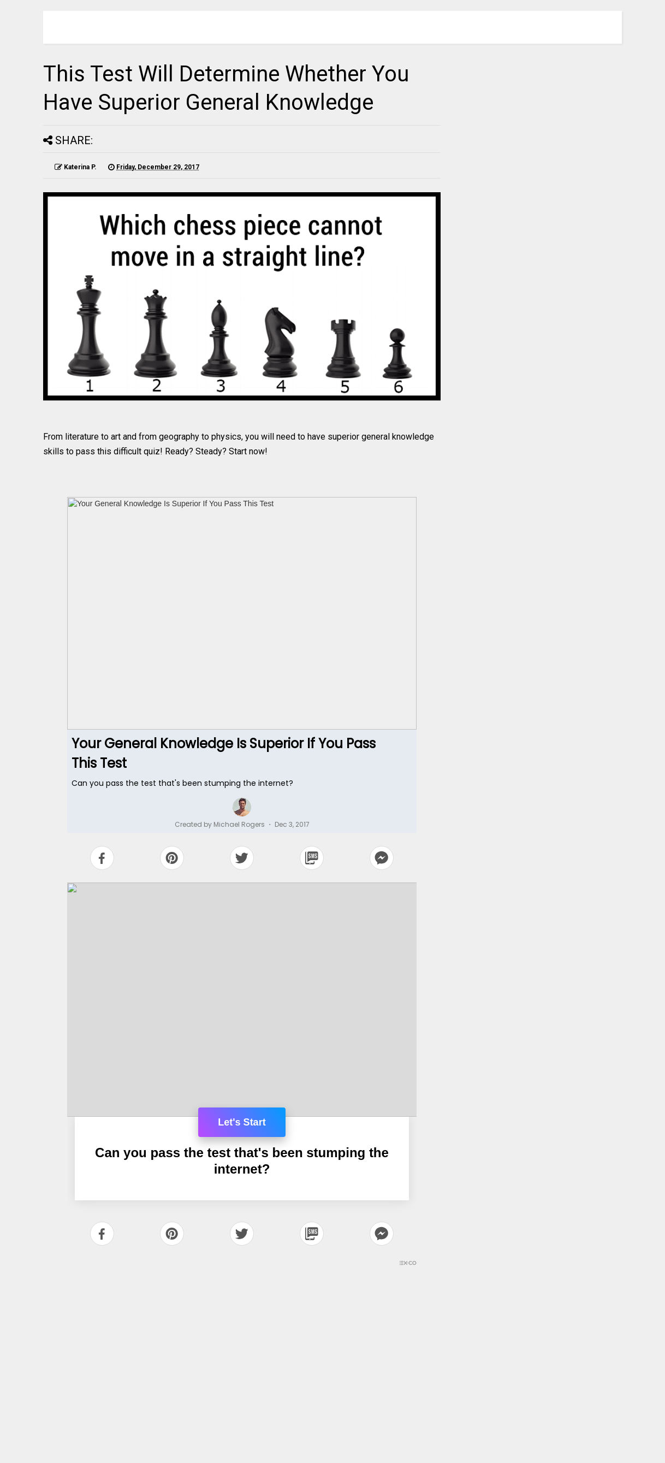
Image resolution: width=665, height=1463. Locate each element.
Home (243, 1418)
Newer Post (78, 1418)
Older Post (406, 1418)
